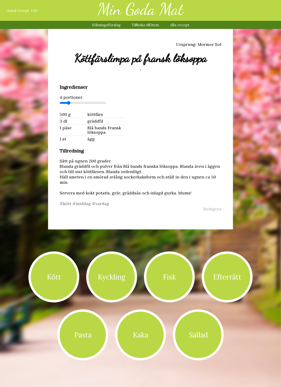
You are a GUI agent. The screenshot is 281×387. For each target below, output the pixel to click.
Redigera (212, 209)
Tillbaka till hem (145, 24)
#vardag (100, 203)
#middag (82, 203)
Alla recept (179, 24)
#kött (66, 203)
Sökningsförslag (106, 24)
